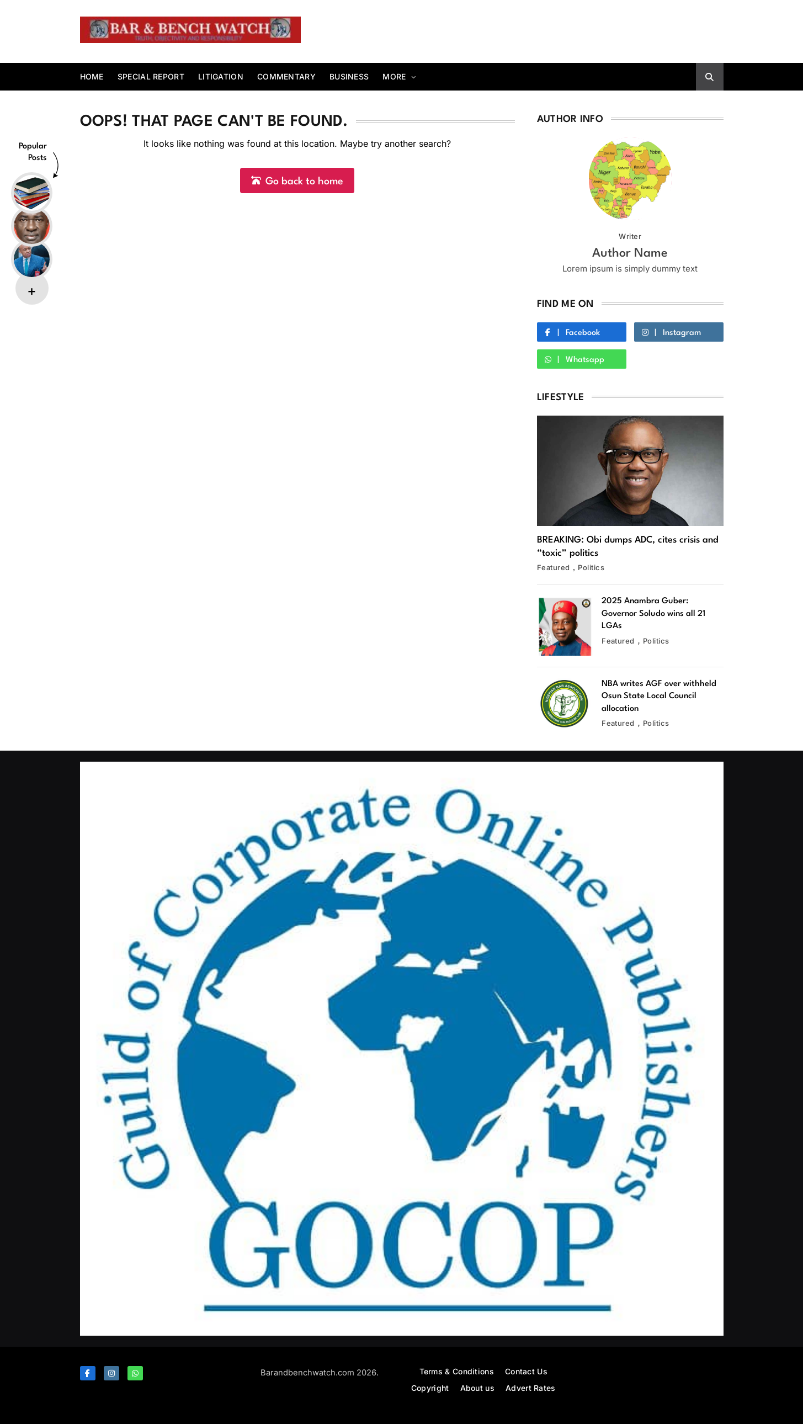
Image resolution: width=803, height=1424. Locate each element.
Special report (151, 76)
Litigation (220, 76)
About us (477, 1388)
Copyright (430, 1388)
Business (349, 76)
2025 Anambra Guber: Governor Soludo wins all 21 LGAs (653, 613)
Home (92, 76)
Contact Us (526, 1371)
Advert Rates (531, 1388)
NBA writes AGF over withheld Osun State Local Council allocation (659, 696)
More (394, 76)
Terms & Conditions (456, 1371)
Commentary (286, 76)
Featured (553, 567)
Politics (591, 567)
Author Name (630, 253)
